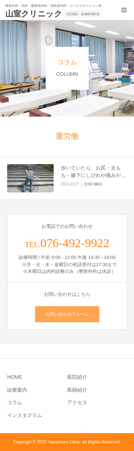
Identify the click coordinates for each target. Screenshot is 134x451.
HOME (14, 377)
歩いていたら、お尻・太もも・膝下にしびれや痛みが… (93, 171)
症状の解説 (93, 184)
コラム (14, 402)
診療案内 (17, 390)
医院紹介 (77, 377)
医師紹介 (77, 390)
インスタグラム (24, 415)
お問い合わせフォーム (67, 314)
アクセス (77, 402)
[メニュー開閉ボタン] (124, 10)
